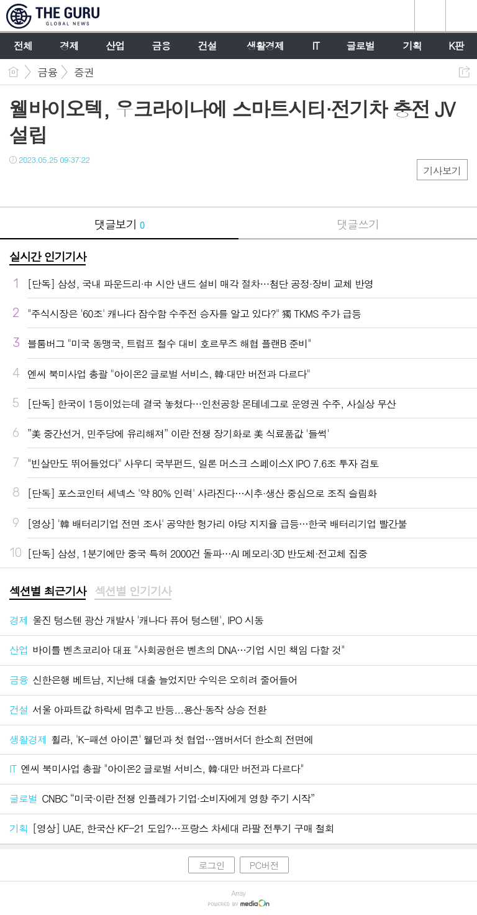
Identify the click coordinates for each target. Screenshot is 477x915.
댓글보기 (119, 224)
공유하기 (464, 72)
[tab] (47, 592)
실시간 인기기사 (47, 256)
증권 (84, 72)
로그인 (211, 864)
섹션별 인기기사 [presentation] (132, 591)
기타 (95, 185)
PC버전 (264, 864)
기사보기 (442, 170)
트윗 (45, 185)
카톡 (70, 185)
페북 (20, 185)
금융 (47, 72)
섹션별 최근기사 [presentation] (47, 591)
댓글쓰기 (358, 224)
